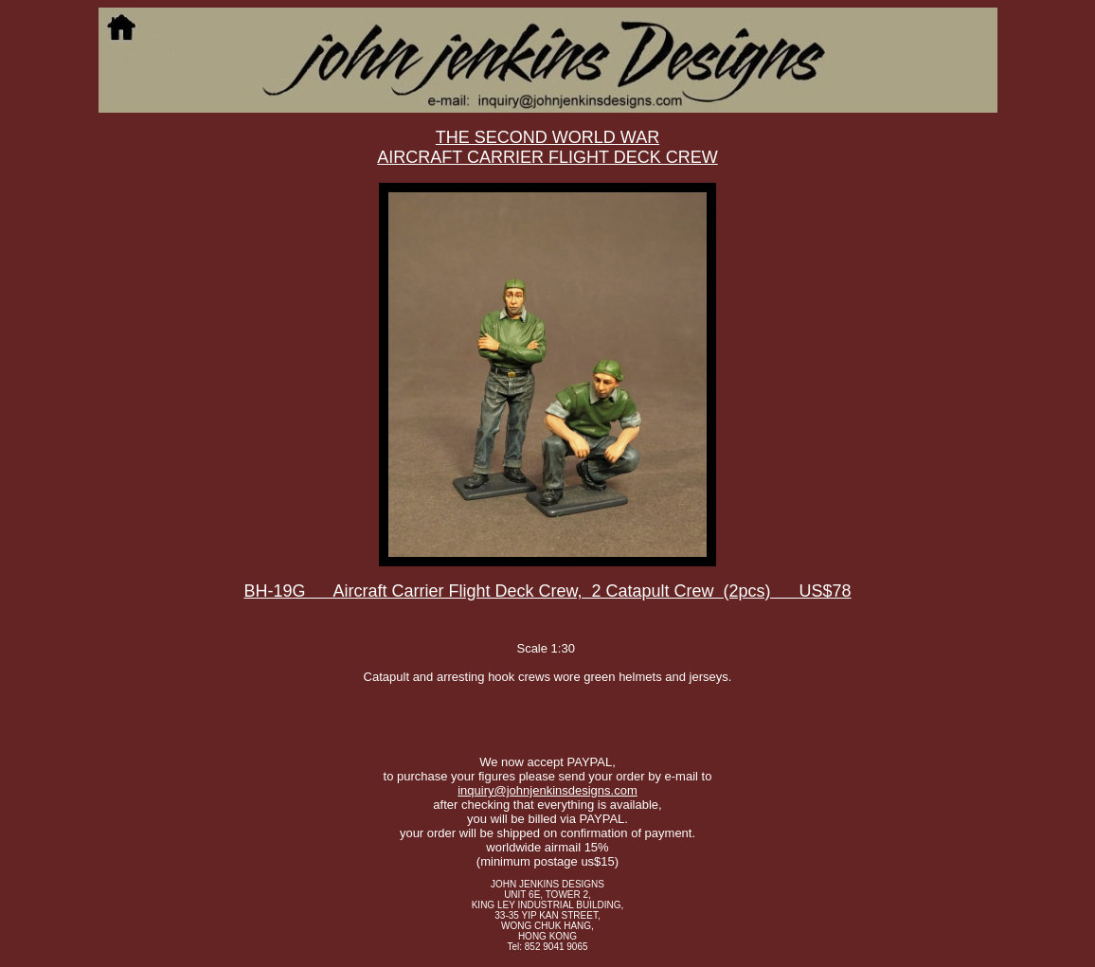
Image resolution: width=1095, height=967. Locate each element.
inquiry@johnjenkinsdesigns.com (547, 790)
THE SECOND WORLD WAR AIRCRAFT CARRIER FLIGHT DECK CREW (547, 147)
